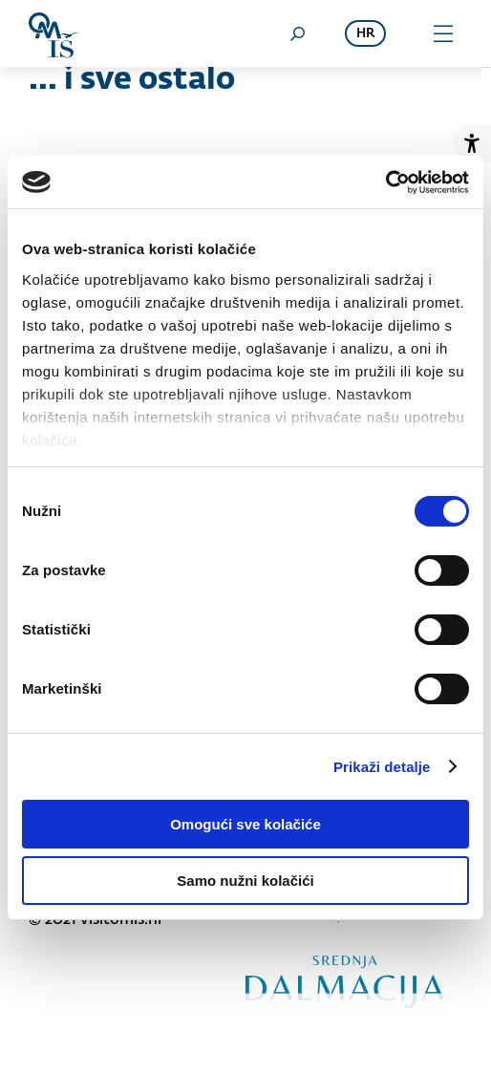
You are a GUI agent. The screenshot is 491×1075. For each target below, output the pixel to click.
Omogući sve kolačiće (245, 824)
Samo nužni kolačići (245, 880)
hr (365, 34)
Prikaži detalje (382, 767)
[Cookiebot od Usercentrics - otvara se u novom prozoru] (385, 182)
